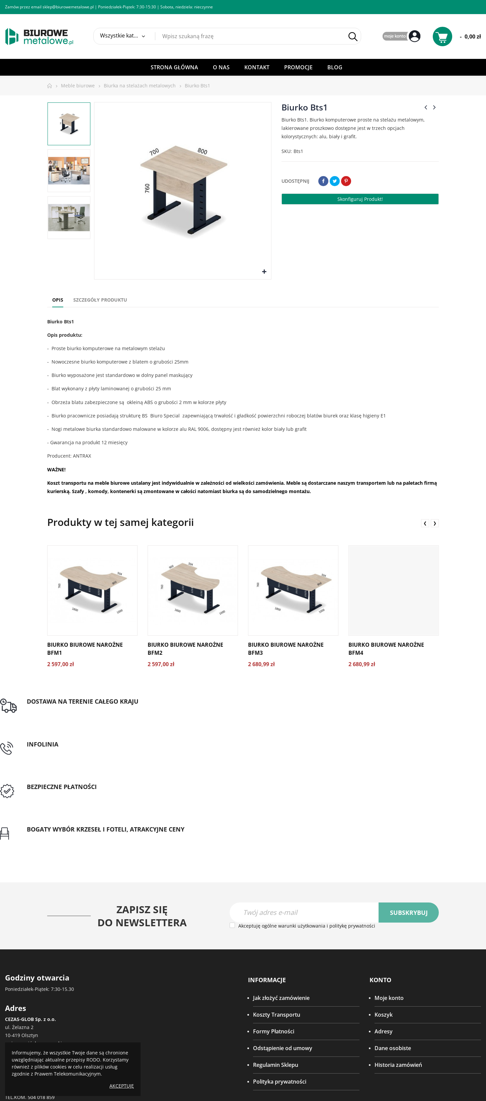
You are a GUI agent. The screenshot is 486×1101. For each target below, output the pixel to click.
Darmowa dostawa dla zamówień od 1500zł (55, 721)
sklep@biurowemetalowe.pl (68, 7)
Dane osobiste (393, 938)
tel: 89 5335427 (169, 709)
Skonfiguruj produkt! (360, 199)
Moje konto (389, 887)
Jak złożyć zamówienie (281, 887)
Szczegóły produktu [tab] (100, 300)
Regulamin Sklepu (275, 954)
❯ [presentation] (434, 523)
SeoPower (242, 1081)
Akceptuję (121, 1086)
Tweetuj (335, 181)
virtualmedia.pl (247, 1066)
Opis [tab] (57, 300)
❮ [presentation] (425, 523)
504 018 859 (41, 987)
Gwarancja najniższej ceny (432, 717)
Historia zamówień (398, 954)
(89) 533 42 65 (30, 971)
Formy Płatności (273, 921)
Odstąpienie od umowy (282, 938)
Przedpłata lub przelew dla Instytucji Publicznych (308, 713)
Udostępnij (323, 181)
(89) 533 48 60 (30, 979)
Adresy (384, 921)
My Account (402, 36)
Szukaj (352, 36)
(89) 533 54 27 (40, 963)
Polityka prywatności (279, 971)
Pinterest (346, 181)
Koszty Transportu (276, 904)
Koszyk (384, 904)
